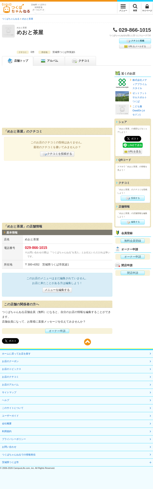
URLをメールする (135, 46)
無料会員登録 (132, 240)
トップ (17, 61)
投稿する (133, 198)
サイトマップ (9, 392)
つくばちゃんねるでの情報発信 (18, 454)
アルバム (49, 61)
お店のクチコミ (10, 376)
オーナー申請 (57, 331)
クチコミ (80, 61)
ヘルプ (5, 400)
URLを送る (132, 151)
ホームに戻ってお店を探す (16, 353)
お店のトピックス (11, 369)
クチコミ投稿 (135, 41)
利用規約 (7, 431)
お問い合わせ (9, 446)
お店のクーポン (10, 361)
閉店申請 (132, 272)
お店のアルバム (10, 384)
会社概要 (7, 423)
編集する (133, 222)
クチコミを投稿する (57, 154)
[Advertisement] (57, 98)
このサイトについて (13, 408)
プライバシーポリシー (14, 439)
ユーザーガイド (10, 415)
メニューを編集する (57, 289)
